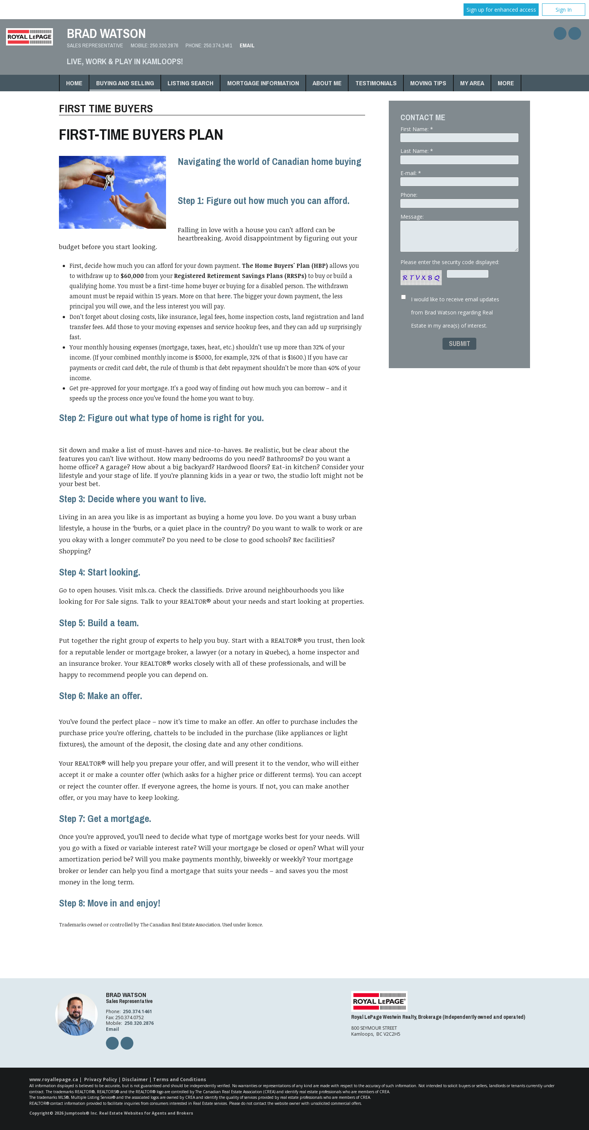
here (224, 296)
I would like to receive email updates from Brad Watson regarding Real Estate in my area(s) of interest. (455, 312)
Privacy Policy (100, 1079)
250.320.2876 (164, 45)
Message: (459, 232)
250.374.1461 (218, 45)
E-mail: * (459, 177)
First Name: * (459, 133)
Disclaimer (135, 1079)
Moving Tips (428, 83)
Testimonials (376, 83)
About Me (327, 83)
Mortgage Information (263, 83)
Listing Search (190, 83)
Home (74, 83)
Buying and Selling (125, 83)
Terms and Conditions (179, 1079)
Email (247, 45)
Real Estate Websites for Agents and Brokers (146, 1113)
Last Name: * (459, 155)
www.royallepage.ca (53, 1079)
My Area (472, 83)
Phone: (459, 199)
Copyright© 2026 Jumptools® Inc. (63, 1113)
